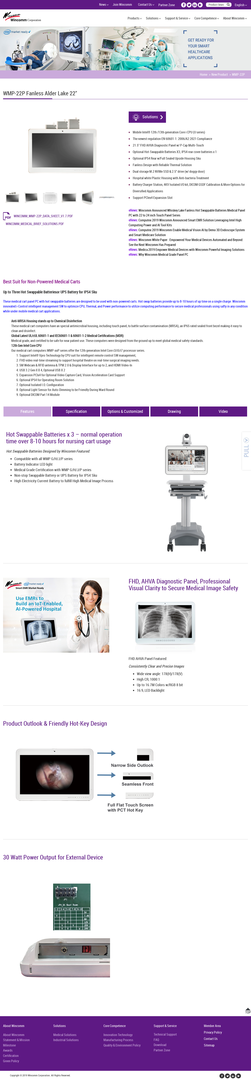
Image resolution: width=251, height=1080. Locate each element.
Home (203, 74)
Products (133, 18)
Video (223, 411)
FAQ (156, 1039)
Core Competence (205, 18)
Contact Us (145, 4)
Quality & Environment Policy (122, 1045)
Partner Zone (166, 5)
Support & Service (176, 18)
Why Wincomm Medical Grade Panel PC (158, 254)
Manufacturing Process (118, 1040)
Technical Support (165, 1034)
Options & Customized (125, 411)
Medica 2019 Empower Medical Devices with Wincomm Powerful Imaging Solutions (186, 249)
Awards (7, 1050)
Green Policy (11, 1061)
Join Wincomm (122, 4)
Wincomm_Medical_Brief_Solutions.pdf (35, 224)
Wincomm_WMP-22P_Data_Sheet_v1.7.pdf (43, 216)
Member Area (212, 1026)
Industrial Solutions (66, 1040)
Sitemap (209, 1045)
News (102, 4)
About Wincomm (233, 18)
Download (160, 1045)
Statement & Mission (16, 1040)
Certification (11, 1055)
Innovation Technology (118, 1035)
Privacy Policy (213, 1032)
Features (27, 411)
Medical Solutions (64, 1035)
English (239, 5)
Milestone (9, 1045)
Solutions (152, 18)
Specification (76, 411)
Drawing (174, 411)
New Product (219, 74)
